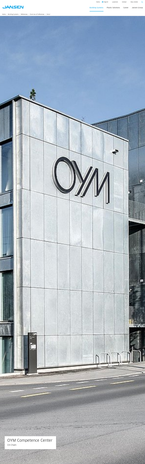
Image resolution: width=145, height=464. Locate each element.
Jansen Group (137, 8)
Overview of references (37, 14)
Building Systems (96, 8)
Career (125, 8)
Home (98, 2)
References (24, 14)
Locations (115, 2)
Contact (124, 2)
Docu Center (134, 2)
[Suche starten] (141, 2)
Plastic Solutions (113, 8)
